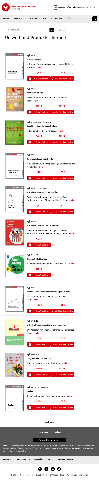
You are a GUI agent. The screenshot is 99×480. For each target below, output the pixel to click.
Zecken (30, 391)
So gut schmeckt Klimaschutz (39, 358)
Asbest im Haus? (34, 59)
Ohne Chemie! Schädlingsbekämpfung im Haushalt (48, 292)
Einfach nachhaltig (35, 93)
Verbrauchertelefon (63, 7)
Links (62, 475)
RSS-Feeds (54, 475)
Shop (43, 18)
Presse (92, 7)
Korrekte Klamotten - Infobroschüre (42, 192)
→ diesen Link (13, 451)
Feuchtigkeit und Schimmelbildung (42, 126)
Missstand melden (80, 7)
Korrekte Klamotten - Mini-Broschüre (43, 225)
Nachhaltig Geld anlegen (37, 259)
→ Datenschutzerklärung (60, 448)
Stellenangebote (26, 475)
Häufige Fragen (41, 475)
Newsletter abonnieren (49, 440)
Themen (5, 18)
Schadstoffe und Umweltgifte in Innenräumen (46, 325)
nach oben (49, 421)
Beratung (18, 18)
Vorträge (32, 18)
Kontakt (14, 475)
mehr (39, 67)
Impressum (83, 475)
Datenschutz (72, 475)
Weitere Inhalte (59, 18)
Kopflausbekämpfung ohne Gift (40, 159)
